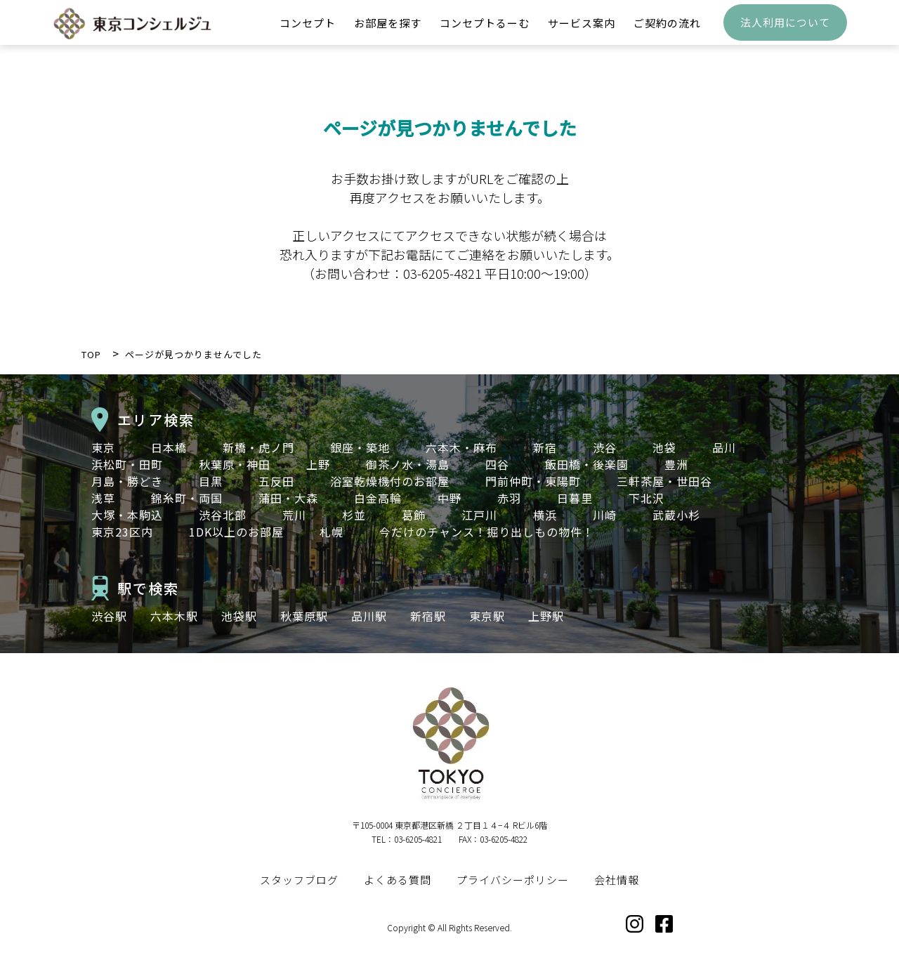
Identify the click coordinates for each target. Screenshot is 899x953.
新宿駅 (428, 615)
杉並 (354, 514)
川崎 (605, 514)
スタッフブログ (299, 879)
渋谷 (605, 447)
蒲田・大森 (288, 497)
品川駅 (369, 615)
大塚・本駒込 (127, 514)
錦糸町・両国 (187, 497)
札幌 (331, 531)
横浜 (545, 514)
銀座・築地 (360, 447)
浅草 (103, 497)
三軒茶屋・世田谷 (664, 481)
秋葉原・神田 (234, 464)
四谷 (497, 464)
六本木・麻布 (461, 447)
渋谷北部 (223, 514)
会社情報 (616, 879)
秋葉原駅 (304, 615)
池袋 (664, 447)
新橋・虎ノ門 (258, 447)
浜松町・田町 (127, 464)
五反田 (276, 481)
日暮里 (575, 497)
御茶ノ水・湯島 (408, 464)
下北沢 (646, 497)
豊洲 (676, 464)
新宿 (545, 447)
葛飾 (414, 514)
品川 (724, 447)
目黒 (211, 481)
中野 (449, 497)
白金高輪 (378, 497)
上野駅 (546, 615)
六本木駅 (174, 615)
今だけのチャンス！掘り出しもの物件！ (486, 531)
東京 (103, 447)
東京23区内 (122, 531)
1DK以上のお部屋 (236, 531)
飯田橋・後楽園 (587, 464)
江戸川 (479, 514)
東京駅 (487, 615)
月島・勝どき (127, 481)
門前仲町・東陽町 (533, 481)
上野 (318, 464)
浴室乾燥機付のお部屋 (390, 481)
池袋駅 (239, 615)
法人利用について (785, 32)
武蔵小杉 (676, 514)
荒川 (294, 514)
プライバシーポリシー (513, 879)
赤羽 (509, 497)
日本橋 (169, 447)
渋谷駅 (109, 615)
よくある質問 (397, 879)
